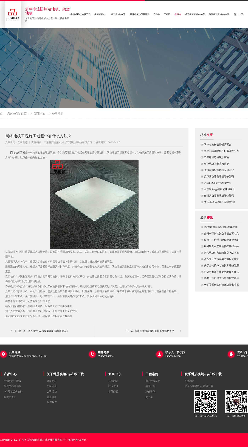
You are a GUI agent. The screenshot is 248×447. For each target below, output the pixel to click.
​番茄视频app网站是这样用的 (219, 202)
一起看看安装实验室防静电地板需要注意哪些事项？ (221, 285)
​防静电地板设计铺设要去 (217, 144)
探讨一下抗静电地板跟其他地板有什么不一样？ (221, 241)
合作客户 (52, 402)
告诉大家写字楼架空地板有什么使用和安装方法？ (221, 273)
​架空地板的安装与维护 (216, 163)
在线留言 (190, 381)
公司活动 (52, 391)
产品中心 (10, 374)
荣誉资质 (52, 397)
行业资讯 (113, 386)
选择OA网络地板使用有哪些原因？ (220, 228)
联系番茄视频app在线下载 (203, 374)
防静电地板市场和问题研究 (219, 170)
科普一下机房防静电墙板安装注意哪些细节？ (221, 279)
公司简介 (52, 381)
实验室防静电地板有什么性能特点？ (154, 331)
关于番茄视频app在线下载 (65, 374)
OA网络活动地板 (13, 391)
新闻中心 (39, 113)
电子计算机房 (152, 381)
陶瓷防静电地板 (12, 386)
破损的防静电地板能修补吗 (219, 195)
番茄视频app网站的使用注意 (219, 189)
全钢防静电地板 (12, 381)
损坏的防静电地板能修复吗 (219, 176)
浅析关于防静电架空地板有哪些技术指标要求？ (221, 260)
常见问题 (113, 391)
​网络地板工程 (17, 152)
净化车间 (150, 391)
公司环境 (52, 386)
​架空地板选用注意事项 (216, 157)
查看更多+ (9, 397)
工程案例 (151, 374)
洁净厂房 (150, 386)
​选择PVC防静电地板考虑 (217, 183)
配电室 (149, 397)
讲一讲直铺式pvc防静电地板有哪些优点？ (46, 331)
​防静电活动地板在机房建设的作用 (221, 152)
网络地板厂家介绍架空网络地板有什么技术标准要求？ (221, 253)
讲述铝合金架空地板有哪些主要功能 (221, 247)
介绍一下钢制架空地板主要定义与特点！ (221, 234)
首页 (24, 113)
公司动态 (57, 113)
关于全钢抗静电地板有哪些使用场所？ (221, 266)
